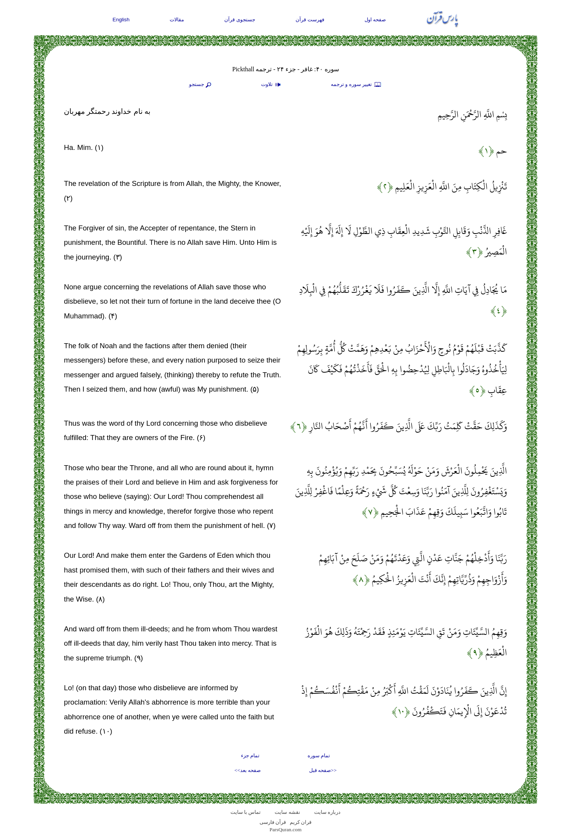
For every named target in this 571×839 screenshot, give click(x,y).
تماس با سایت (245, 812)
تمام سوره (319, 755)
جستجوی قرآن (239, 19)
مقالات (177, 19)
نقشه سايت (287, 812)
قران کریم (300, 822)
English (121, 19)
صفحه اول (375, 19)
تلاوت (272, 85)
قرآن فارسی (273, 822)
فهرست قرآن (310, 19)
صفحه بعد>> (247, 770)
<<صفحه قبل (323, 770)
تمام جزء (250, 755)
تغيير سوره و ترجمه (356, 85)
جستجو (201, 85)
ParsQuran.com (286, 829)
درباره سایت (327, 812)
